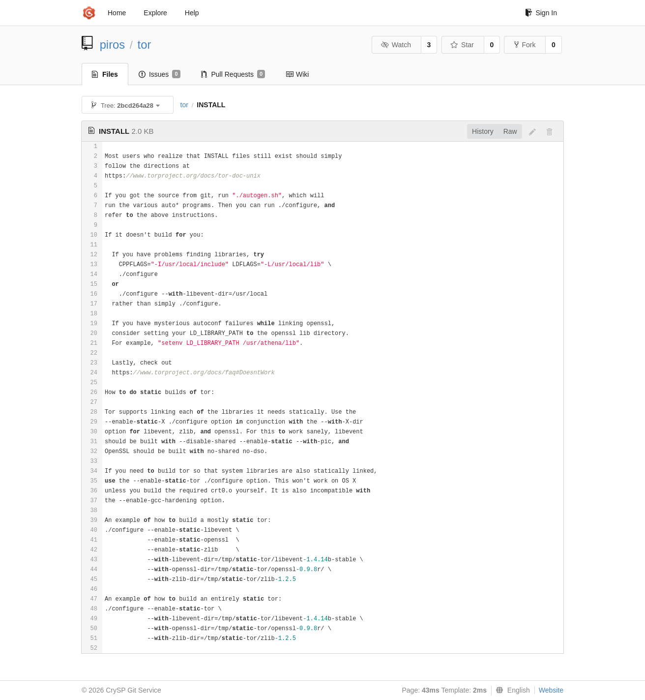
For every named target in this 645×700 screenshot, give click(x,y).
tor (144, 44)
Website (551, 690)
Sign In (541, 13)
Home (117, 13)
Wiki (297, 74)
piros (112, 44)
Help (192, 13)
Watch (396, 45)
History (483, 131)
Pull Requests (233, 74)
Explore (155, 13)
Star (462, 45)
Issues (159, 74)
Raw (510, 131)
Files (105, 74)
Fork (524, 45)
